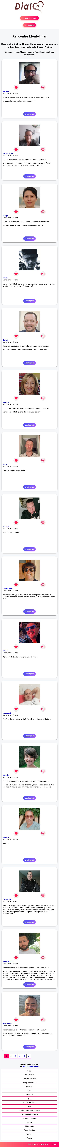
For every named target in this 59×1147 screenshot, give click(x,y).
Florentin (6, 526)
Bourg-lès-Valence (29, 1083)
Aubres (29, 1138)
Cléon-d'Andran (29, 1130)
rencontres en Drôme (31, 1066)
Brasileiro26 (7, 1024)
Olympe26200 (8, 154)
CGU (34, 1144)
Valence (29, 1071)
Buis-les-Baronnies (30, 1118)
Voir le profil (29, 114)
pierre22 (6, 91)
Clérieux (29, 1122)
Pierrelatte (29, 1087)
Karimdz (6, 837)
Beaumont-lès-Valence (29, 1114)
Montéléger (29, 1126)
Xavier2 (5, 340)
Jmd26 (5, 464)
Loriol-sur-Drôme (29, 1103)
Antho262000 (8, 962)
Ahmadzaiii (7, 713)
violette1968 (7, 589)
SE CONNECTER (29, 25)
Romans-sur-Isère (29, 1079)
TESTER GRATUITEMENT (29, 18)
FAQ (29, 1144)
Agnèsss (6, 402)
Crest (30, 1091)
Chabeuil (29, 1095)
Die (29, 1106)
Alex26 (5, 651)
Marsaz (29, 1134)
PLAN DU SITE (42, 1144)
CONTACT (53, 1144)
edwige (5, 216)
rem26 (5, 278)
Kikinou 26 (7, 899)
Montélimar (29, 1075)
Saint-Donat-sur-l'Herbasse (29, 1110)
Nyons (29, 1099)
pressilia (6, 775)
